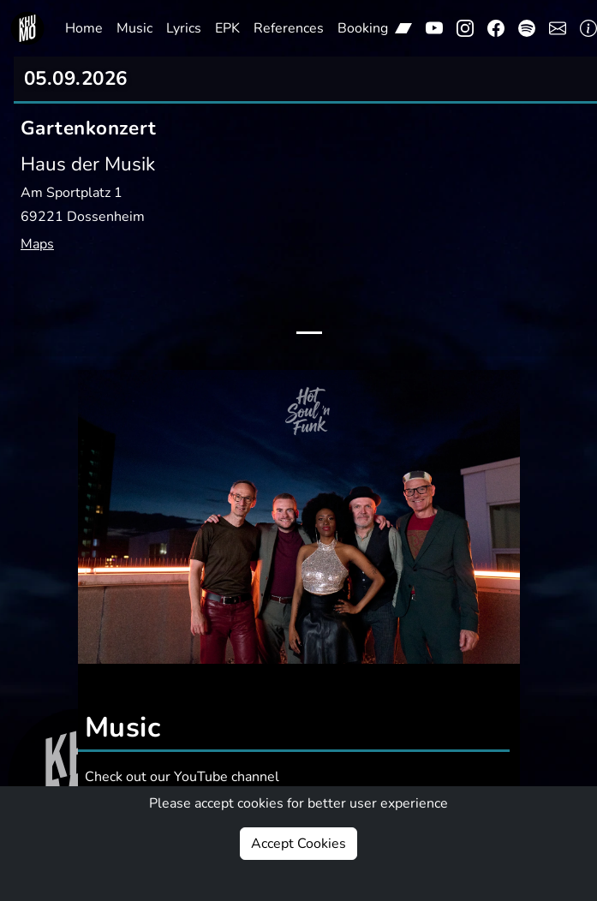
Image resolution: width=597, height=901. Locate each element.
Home (84, 28)
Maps (37, 244)
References (289, 28)
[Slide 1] (309, 333)
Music (134, 28)
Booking (362, 28)
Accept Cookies (298, 843)
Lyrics (183, 28)
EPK (227, 28)
